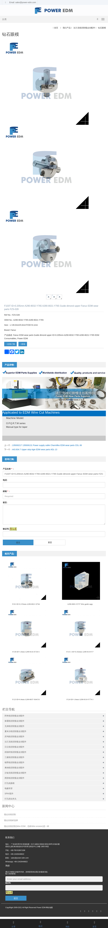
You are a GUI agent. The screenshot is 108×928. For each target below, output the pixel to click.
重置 (50, 542)
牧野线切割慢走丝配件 (14, 762)
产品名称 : (8, 469)
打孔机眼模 (9, 783)
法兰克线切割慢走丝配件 (84, 28)
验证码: (6, 529)
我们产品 (66, 28)
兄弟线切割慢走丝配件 (14, 726)
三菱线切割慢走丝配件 (14, 757)
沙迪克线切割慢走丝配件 (15, 773)
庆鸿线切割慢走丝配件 (14, 736)
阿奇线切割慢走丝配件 (14, 716)
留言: (5, 502)
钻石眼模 (101, 28)
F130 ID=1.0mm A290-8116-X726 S (25, 652)
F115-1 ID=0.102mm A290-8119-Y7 (79, 652)
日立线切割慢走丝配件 (14, 747)
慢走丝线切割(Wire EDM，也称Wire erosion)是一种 (26, 826)
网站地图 (49, 908)
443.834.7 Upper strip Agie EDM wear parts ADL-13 (34, 449)
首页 (56, 28)
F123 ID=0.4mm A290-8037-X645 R (26, 699)
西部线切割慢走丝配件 (14, 778)
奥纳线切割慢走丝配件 (14, 767)
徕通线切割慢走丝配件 (14, 721)
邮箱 (22, 344)
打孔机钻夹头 (10, 799)
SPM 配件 (9, 793)
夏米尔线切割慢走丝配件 (15, 731)
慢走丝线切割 (10, 814)
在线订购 (10, 344)
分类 (4, 19)
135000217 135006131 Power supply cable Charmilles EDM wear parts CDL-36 (47, 445)
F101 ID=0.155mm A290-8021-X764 (26, 604)
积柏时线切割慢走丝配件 (15, 752)
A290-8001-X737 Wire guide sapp (80, 604)
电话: (5, 480)
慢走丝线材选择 (11, 820)
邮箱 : (6, 491)
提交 (18, 542)
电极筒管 (9, 788)
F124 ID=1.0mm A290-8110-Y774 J (80, 699)
